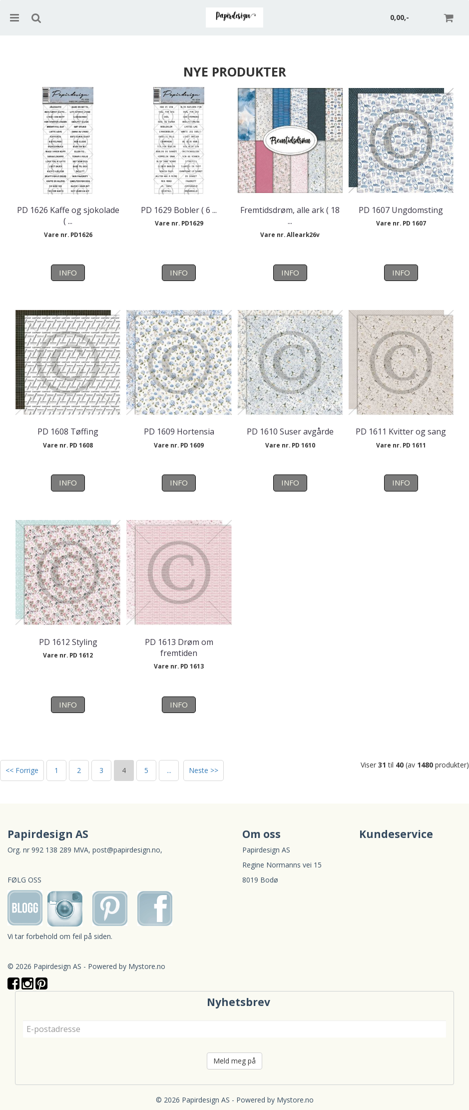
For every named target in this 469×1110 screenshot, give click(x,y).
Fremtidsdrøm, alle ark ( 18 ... (290, 215)
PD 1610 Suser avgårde (290, 431)
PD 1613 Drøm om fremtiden (179, 647)
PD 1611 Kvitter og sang (401, 431)
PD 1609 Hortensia (179, 431)
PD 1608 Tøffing (67, 431)
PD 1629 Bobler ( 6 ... (179, 210)
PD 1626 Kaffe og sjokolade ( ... (68, 215)
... (169, 770)
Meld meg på (234, 1061)
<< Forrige (21, 770)
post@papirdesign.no (126, 849)
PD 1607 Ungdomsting (401, 210)
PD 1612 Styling (68, 642)
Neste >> (203, 770)
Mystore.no (146, 966)
